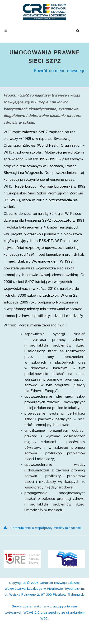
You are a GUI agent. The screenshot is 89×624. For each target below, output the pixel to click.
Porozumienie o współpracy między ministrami (42, 528)
